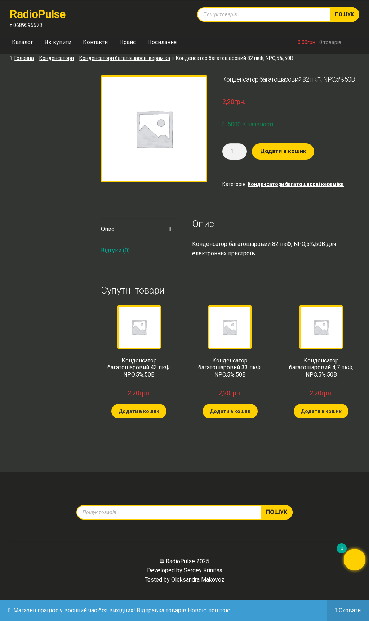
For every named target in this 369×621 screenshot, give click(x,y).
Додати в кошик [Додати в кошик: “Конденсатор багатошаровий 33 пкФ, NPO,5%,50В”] (230, 411)
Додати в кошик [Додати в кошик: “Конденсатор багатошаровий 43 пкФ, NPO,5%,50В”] (139, 411)
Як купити (58, 42)
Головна (24, 58)
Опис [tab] (107, 229)
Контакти (95, 42)
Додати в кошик (283, 151)
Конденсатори (56, 58)
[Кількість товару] (234, 151)
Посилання (162, 42)
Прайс (127, 42)
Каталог (22, 42)
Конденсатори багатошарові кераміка (124, 58)
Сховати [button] (350, 610)
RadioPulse (37, 14)
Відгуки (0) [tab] (115, 250)
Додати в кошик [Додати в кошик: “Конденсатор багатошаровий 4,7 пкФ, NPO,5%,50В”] (321, 411)
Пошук (344, 14)
